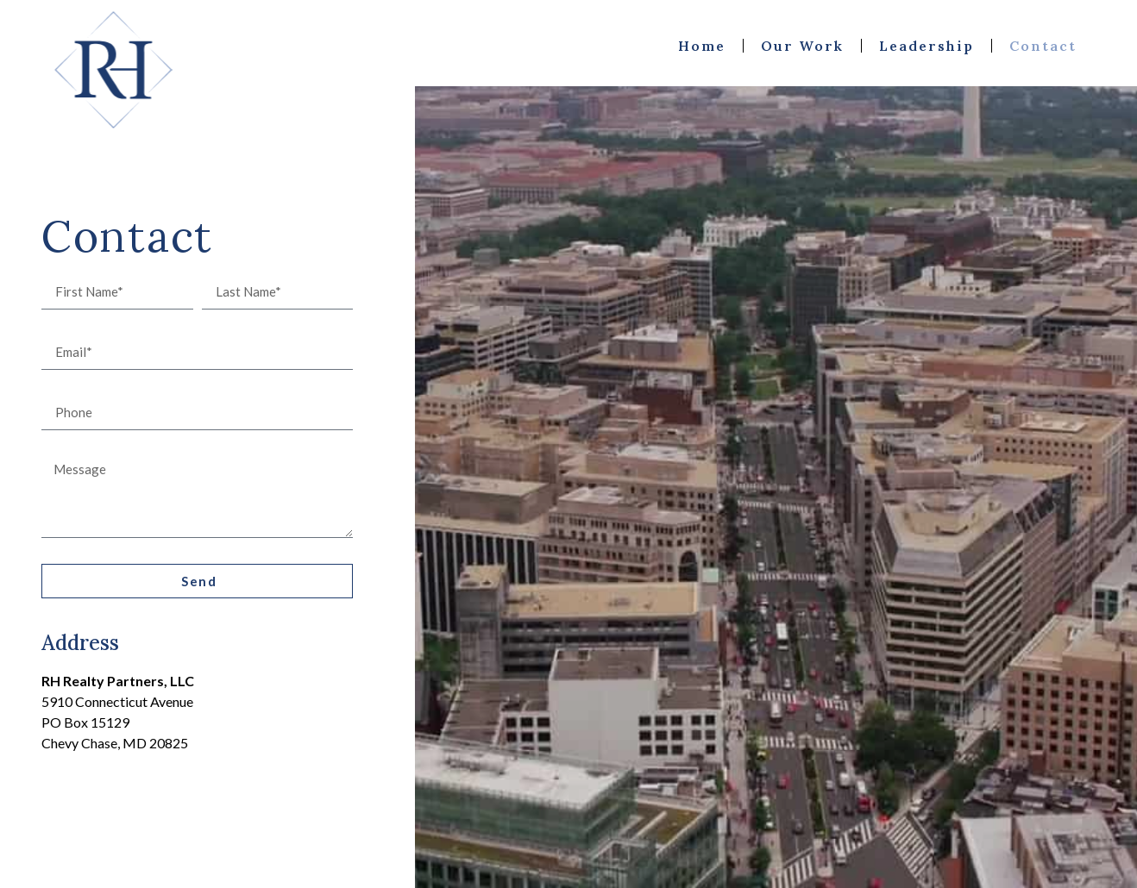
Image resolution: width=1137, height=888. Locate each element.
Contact (1043, 45)
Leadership (926, 45)
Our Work (802, 45)
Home (702, 45)
